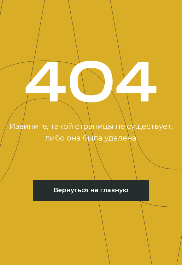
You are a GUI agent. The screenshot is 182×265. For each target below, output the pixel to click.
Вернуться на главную (91, 190)
